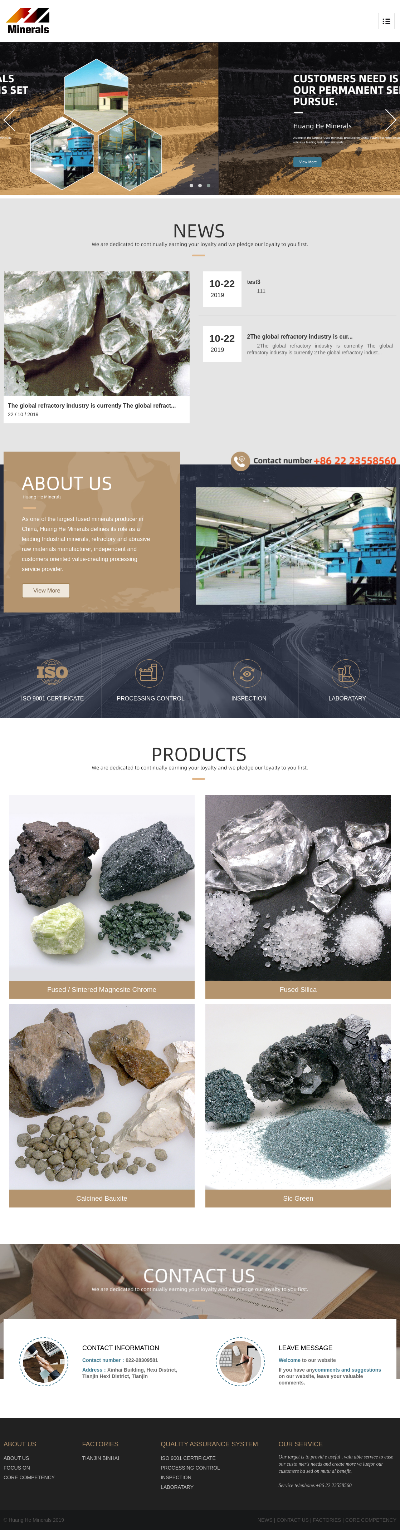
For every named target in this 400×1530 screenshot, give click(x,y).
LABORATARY (177, 1487)
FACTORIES (327, 1520)
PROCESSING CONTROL (190, 1468)
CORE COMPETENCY (29, 1477)
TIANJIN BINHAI (100, 1458)
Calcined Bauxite (101, 1198)
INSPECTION (176, 1477)
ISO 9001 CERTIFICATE (188, 1458)
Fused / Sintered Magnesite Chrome (101, 989)
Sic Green (298, 1198)
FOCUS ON (17, 1468)
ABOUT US (16, 1458)
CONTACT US (293, 1520)
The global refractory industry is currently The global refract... (92, 406)
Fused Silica (298, 989)
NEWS (265, 1520)
